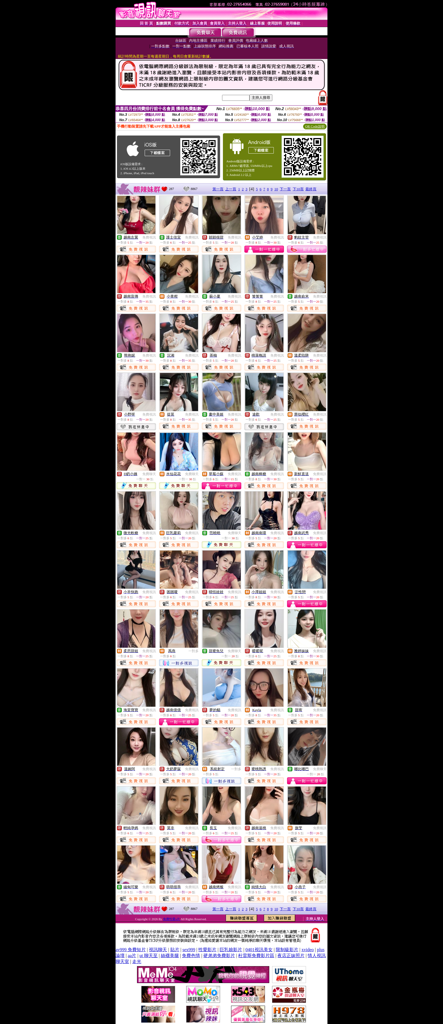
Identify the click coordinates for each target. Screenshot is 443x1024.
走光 (136, 961)
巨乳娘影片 (231, 949)
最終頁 (310, 189)
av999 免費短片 (131, 949)
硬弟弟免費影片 (219, 955)
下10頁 (298, 189)
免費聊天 (149, 474)
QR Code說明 (315, 126)
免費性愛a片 (172, 919)
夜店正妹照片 (291, 955)
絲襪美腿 (170, 955)
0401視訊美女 (259, 949)
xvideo (307, 949)
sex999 (189, 949)
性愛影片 (207, 949)
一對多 (193, 651)
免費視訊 (149, 237)
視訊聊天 (158, 949)
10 (276, 189)
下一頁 (285, 189)
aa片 (132, 955)
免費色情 (191, 955)
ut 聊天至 (149, 955)
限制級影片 (287, 949)
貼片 (174, 949)
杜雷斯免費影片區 (256, 955)
